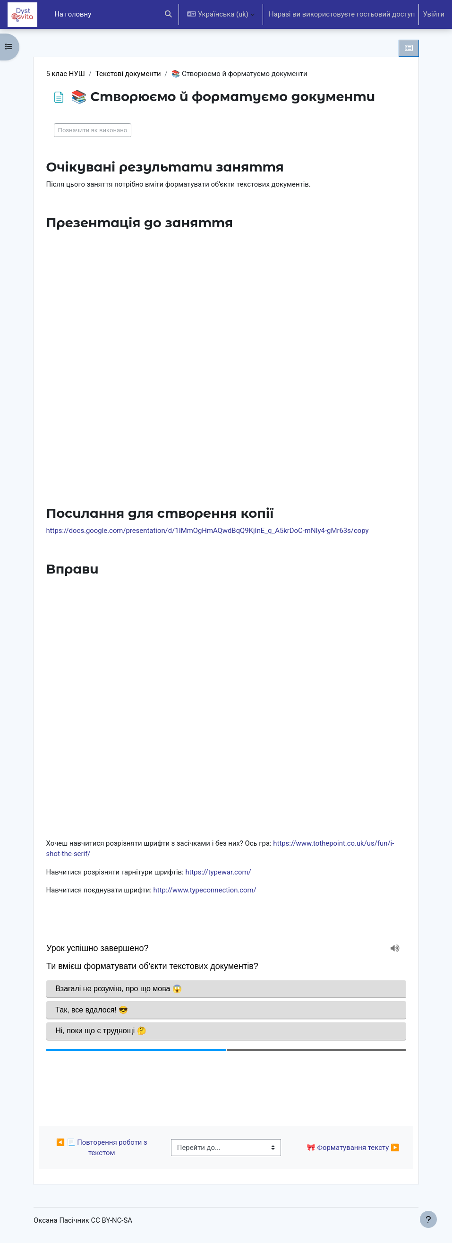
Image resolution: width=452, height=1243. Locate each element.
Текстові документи (128, 73)
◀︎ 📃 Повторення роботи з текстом (102, 1147)
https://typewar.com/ (218, 872)
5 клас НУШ (65, 73)
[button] (168, 14)
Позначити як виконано (93, 130)
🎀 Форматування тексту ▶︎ (353, 1147)
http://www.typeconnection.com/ (205, 890)
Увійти (433, 14)
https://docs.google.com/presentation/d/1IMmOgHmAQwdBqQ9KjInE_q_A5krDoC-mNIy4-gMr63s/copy (207, 530)
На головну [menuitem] (72, 14)
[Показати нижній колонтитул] (428, 1219)
